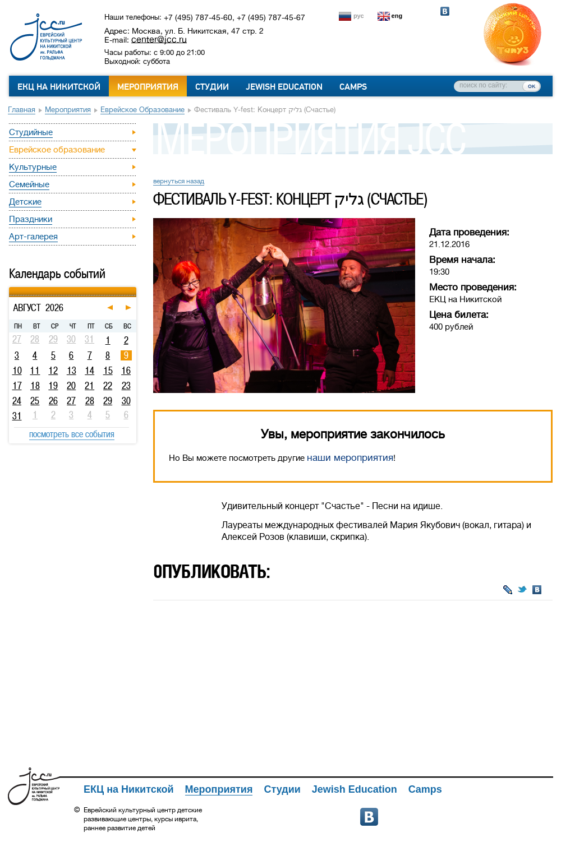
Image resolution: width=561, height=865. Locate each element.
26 (53, 401)
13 (71, 371)
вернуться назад (178, 181)
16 (126, 371)
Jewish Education (284, 86)
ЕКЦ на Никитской (58, 86)
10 (17, 371)
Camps (353, 86)
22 (107, 386)
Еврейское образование (142, 109)
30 (126, 401)
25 (34, 401)
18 (35, 386)
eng (397, 15)
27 (71, 401)
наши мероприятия (350, 457)
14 (89, 371)
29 (107, 401)
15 (108, 371)
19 (53, 386)
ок (531, 86)
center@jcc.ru (159, 39)
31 (17, 416)
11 (35, 371)
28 (89, 401)
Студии (212, 86)
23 (126, 386)
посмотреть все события (71, 434)
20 (71, 386)
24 (16, 401)
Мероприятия (147, 86)
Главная (21, 109)
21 (89, 386)
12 (53, 371)
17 (17, 386)
